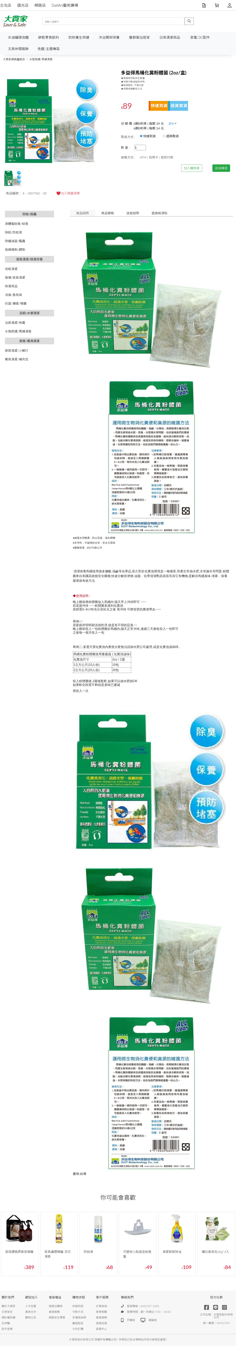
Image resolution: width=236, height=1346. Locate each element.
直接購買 (221, 168)
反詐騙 (6, 1323)
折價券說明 (79, 1317)
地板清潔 (11, 269)
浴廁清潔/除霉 (15, 322)
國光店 (23, 5)
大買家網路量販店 (14, 59)
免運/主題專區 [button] (48, 49)
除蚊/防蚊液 (13, 232)
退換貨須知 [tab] (159, 213)
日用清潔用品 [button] (169, 37)
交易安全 (7, 1311)
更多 (173, 123)
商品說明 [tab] (82, 213)
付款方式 (77, 1311)
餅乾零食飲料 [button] (48, 37)
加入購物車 (191, 168)
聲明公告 (30, 1317)
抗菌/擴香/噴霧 (16, 303)
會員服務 (54, 1311)
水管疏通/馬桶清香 (41, 59)
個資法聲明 (56, 1306)
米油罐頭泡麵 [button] (18, 37)
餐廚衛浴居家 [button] (139, 37)
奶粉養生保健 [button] (78, 37)
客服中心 (101, 1328)
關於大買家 (8, 1306)
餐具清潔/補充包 (16, 359)
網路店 (40, 5)
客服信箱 (101, 1323)
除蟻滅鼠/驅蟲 (15, 241)
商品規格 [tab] (107, 213)
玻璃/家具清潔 (15, 277)
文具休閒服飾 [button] (18, 49)
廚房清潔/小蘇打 (16, 350)
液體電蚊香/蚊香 (16, 223)
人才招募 (30, 1306)
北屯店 (5, 5)
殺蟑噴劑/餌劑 (15, 249)
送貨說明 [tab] (132, 213)
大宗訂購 (77, 1328)
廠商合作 (30, 1311)
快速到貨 (77, 1306)
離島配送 (77, 1323)
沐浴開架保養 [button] (109, 37)
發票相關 (101, 1311)
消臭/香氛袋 (13, 295)
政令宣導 (7, 1328)
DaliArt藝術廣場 (65, 5)
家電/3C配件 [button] (200, 37)
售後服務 (101, 1317)
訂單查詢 (101, 1306)
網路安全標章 (57, 1317)
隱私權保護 (8, 1317)
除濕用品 (11, 286)
